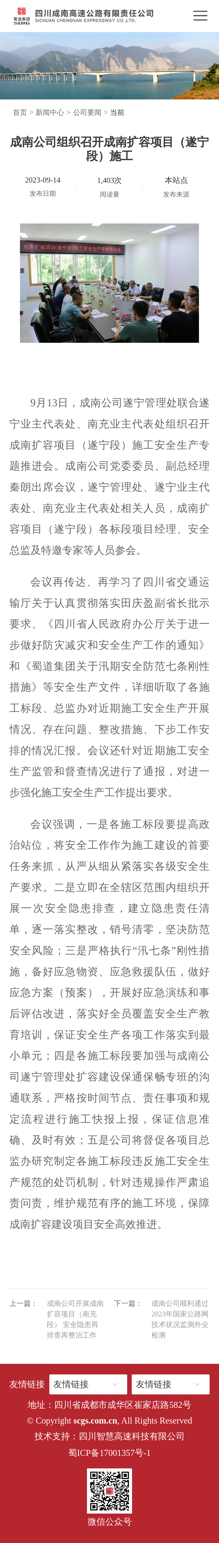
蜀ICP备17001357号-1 (109, 1453)
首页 (20, 112)
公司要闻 (87, 112)
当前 (117, 112)
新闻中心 (50, 112)
